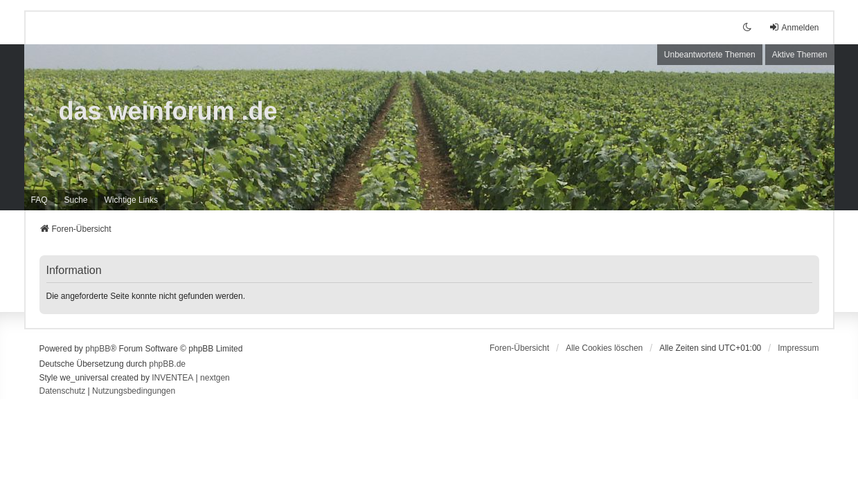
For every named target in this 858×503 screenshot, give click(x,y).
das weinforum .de (168, 111)
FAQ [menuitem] (39, 200)
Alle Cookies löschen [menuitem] (604, 348)
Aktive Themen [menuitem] (800, 55)
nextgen (215, 378)
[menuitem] (131, 200)
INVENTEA (172, 378)
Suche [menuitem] (76, 200)
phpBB (97, 349)
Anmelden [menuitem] (794, 27)
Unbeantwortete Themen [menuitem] (710, 55)
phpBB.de (167, 364)
